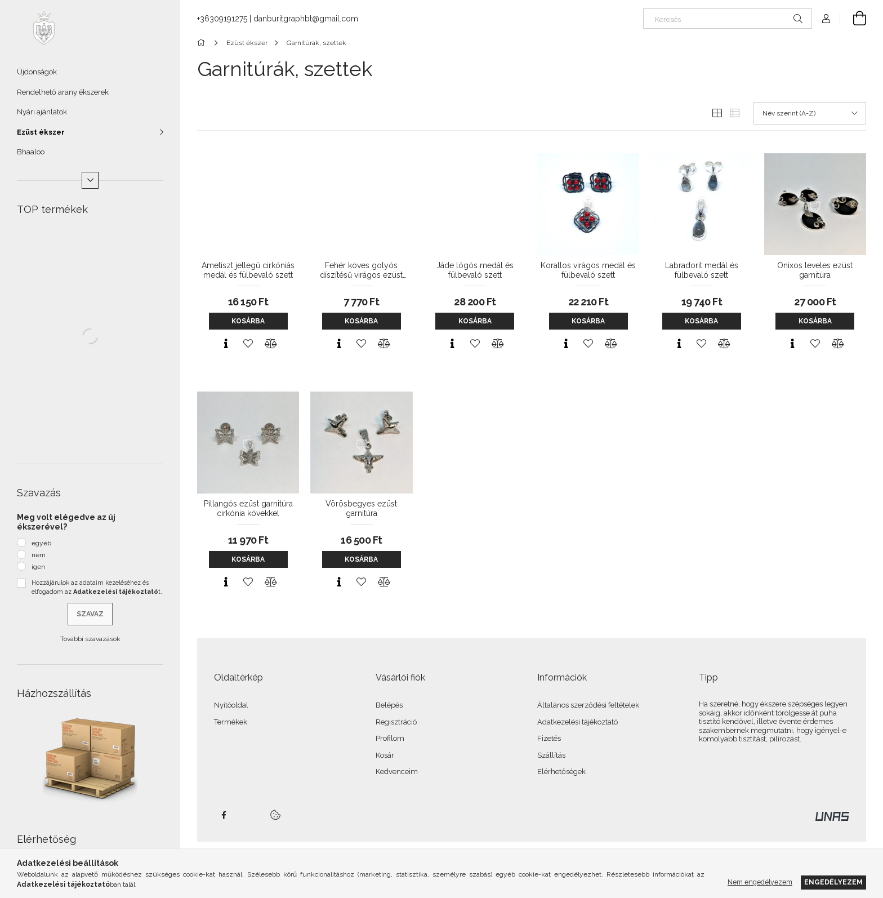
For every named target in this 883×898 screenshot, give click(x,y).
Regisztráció (396, 722)
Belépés (389, 705)
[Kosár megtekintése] (853, 18)
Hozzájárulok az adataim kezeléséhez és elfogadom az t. (97, 587)
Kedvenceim (397, 771)
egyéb (41, 543)
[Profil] (826, 18)
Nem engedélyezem (760, 882)
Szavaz (90, 614)
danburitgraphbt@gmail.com (305, 18)
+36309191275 (222, 18)
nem (39, 555)
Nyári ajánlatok (42, 112)
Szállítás (551, 755)
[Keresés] (727, 18)
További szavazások (90, 639)
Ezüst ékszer (41, 132)
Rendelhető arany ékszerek (63, 92)
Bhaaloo (30, 152)
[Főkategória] (203, 43)
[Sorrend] (809, 113)
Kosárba (248, 321)
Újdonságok (37, 72)
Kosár (385, 755)
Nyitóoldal (231, 705)
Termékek (230, 722)
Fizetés (549, 738)
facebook (223, 815)
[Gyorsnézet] (226, 343)
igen (38, 567)
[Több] (90, 180)
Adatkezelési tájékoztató (577, 722)
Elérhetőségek (561, 771)
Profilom (390, 738)
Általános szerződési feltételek (588, 705)
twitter (248, 815)
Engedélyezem (833, 882)
